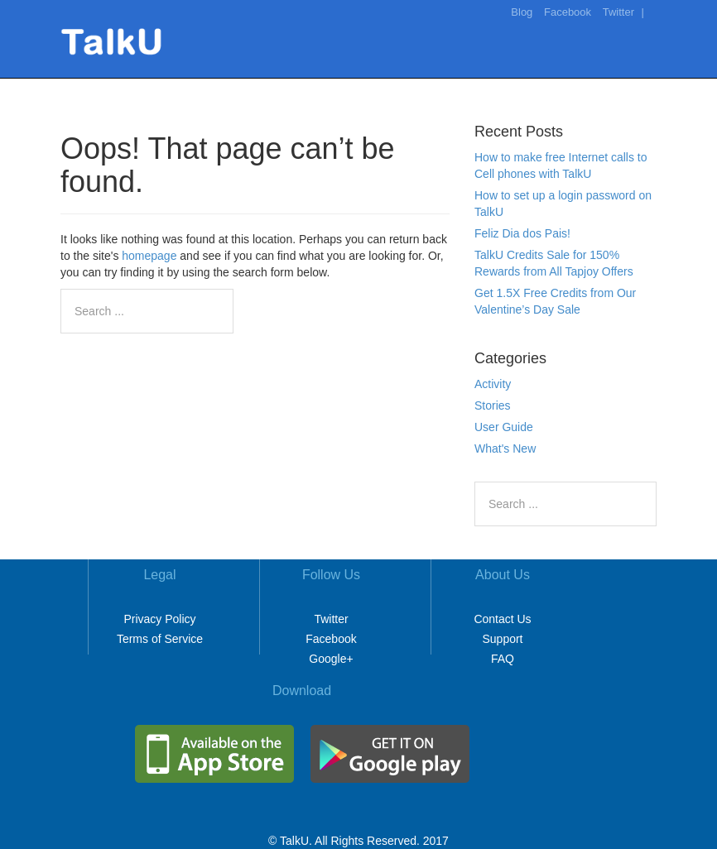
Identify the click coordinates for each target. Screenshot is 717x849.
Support (502, 638)
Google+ (331, 658)
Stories (492, 405)
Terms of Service (160, 638)
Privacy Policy (159, 619)
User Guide (503, 427)
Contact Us (502, 619)
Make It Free (468, 86)
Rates (540, 86)
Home (394, 86)
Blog (521, 12)
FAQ (502, 658)
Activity (492, 384)
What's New (505, 448)
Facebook (567, 12)
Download (606, 86)
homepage (149, 255)
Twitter (618, 12)
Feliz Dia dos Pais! (522, 233)
